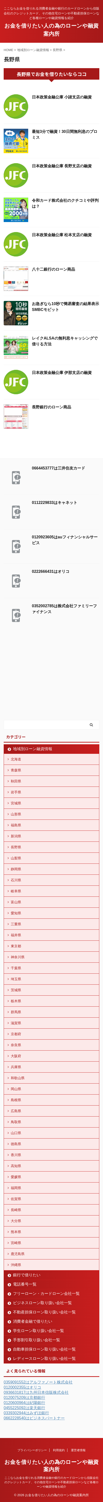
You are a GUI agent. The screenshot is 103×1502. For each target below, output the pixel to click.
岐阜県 (16, 891)
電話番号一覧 (25, 1284)
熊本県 (16, 1232)
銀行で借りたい (26, 1275)
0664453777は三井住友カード (58, 468)
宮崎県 (16, 1243)
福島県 (16, 825)
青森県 (16, 770)
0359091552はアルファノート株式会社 (38, 1382)
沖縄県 (16, 1265)
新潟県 (16, 836)
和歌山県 (18, 1078)
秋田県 (16, 781)
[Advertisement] (40, 682)
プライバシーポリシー (32, 1450)
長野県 (16, 847)
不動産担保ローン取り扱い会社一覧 (44, 1312)
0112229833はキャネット (54, 503)
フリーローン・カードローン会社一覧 (46, 1293)
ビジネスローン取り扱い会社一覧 (42, 1303)
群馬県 (16, 1012)
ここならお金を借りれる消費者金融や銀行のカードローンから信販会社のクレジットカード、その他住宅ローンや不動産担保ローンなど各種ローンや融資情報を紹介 (51, 1482)
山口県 (16, 1133)
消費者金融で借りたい (32, 1321)
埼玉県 (16, 979)
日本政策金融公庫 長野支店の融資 (62, 166)
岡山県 (16, 1089)
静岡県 (16, 869)
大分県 (16, 1221)
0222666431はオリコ (50, 571)
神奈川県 (18, 957)
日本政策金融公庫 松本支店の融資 (62, 235)
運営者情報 (78, 1450)
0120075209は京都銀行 (24, 1397)
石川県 (16, 880)
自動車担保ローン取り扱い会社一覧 (44, 1349)
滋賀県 (16, 1023)
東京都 (16, 946)
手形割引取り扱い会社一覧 (36, 1340)
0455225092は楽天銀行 (24, 1408)
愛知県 (16, 913)
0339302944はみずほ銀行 (26, 1413)
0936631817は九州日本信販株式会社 (36, 1392)
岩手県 (16, 792)
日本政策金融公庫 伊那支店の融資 (62, 373)
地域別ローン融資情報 (32, 749)
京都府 (16, 1034)
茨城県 (16, 990)
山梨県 (16, 858)
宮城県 (16, 803)
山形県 (16, 814)
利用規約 (59, 1450)
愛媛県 (16, 1177)
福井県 (16, 935)
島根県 (16, 1100)
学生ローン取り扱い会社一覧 (38, 1331)
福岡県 (16, 1188)
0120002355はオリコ (22, 1387)
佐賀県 (16, 1199)
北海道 (16, 759)
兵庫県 (16, 1067)
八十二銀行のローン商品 (53, 269)
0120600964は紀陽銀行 (24, 1403)
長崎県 (16, 1210)
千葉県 (16, 968)
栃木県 (16, 1001)
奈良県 (16, 1045)
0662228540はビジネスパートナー (34, 1418)
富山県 (16, 902)
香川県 (16, 1155)
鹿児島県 (18, 1254)
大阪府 (16, 1056)
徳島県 (16, 1144)
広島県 (16, 1111)
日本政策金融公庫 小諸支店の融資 (62, 97)
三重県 (16, 924)
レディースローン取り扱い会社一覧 (44, 1358)
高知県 (16, 1166)
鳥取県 (16, 1122)
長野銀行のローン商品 (51, 407)
